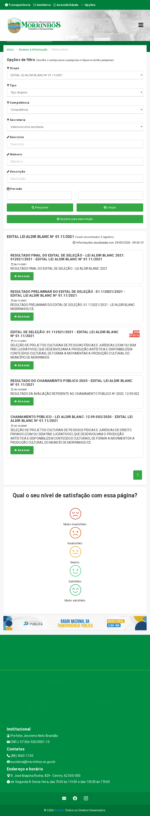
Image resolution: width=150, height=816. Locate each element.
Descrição (16, 171)
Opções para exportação (75, 219)
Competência (18, 102)
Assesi (59, 810)
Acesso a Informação (33, 49)
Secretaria (16, 120)
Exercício (15, 137)
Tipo (11, 85)
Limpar (110, 207)
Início (10, 49)
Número (14, 154)
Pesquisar (40, 207)
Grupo (13, 68)
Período (14, 189)
